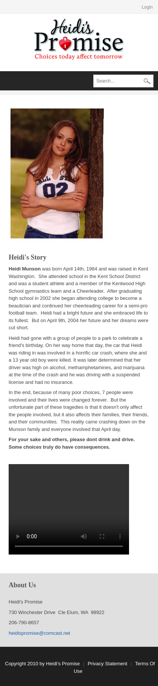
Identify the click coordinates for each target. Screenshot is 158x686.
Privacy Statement (108, 663)
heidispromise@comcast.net (39, 633)
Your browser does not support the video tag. (69, 509)
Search (147, 82)
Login (147, 7)
